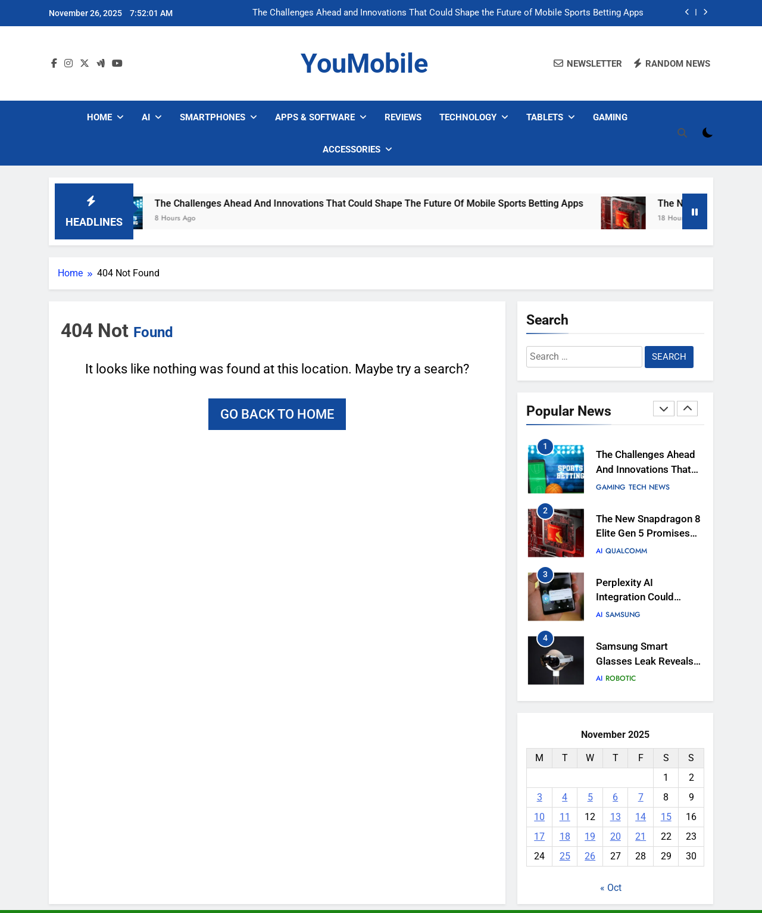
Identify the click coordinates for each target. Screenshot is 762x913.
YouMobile (364, 63)
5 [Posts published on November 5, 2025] (590, 797)
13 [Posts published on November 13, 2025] (615, 816)
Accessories (351, 149)
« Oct (611, 887)
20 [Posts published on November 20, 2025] (615, 836)
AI (146, 117)
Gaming (610, 117)
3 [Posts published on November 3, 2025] (539, 797)
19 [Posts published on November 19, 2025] (590, 836)
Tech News (649, 487)
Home (99, 117)
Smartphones (212, 117)
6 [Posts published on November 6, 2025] (615, 797)
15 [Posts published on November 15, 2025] (666, 816)
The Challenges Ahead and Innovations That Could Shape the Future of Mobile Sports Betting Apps (448, 13)
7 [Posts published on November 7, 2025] (641, 797)
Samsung (623, 614)
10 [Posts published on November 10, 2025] (539, 816)
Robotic (620, 678)
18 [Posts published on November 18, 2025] (565, 836)
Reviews (403, 117)
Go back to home (277, 414)
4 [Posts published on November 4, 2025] (564, 797)
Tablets (544, 117)
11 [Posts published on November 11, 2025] (565, 816)
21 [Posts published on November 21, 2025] (640, 836)
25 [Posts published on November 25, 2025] (565, 856)
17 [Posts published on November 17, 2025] (539, 836)
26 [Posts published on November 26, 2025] (590, 856)
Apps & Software (315, 117)
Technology (467, 117)
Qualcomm (626, 551)
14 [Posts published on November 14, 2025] (640, 816)
